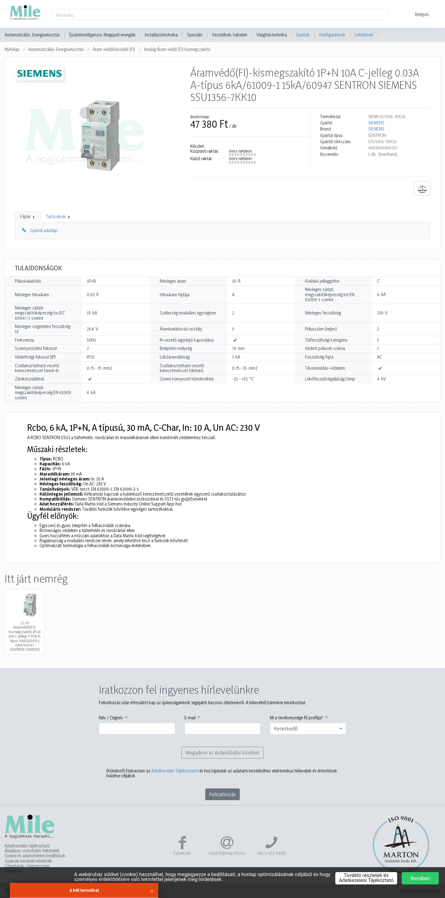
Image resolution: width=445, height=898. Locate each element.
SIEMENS (376, 122)
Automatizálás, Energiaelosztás (32, 34)
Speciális (195, 34)
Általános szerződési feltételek (32, 850)
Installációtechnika (161, 34)
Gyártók (303, 34)
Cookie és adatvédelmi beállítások (35, 855)
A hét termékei (84, 890)
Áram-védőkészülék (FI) (114, 49)
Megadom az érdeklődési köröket (222, 752)
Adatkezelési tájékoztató (27, 845)
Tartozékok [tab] (58, 216)
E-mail (190, 717)
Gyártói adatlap (43, 230)
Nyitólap (12, 49)
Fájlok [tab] (28, 216)
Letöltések (364, 34)
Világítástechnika (271, 34)
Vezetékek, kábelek (229, 34)
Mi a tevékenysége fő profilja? (296, 717)
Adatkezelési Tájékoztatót (174, 770)
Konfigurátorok (332, 34)
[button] (418, 14)
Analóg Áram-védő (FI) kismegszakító (177, 49)
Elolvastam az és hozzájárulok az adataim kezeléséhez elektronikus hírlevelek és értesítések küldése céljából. (221, 773)
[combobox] (308, 728)
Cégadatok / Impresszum (27, 865)
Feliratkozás (222, 794)
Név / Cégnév (111, 717)
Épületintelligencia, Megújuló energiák (102, 34)
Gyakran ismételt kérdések (28, 861)
